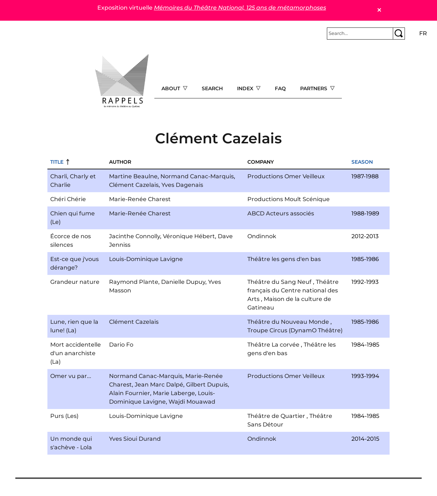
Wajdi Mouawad (192, 401)
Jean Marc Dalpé (159, 384)
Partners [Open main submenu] (314, 88)
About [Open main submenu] (171, 88)
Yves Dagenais (182, 184)
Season (362, 162)
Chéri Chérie (68, 199)
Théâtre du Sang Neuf (279, 281)
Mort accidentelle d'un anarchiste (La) (75, 353)
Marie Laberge (174, 393)
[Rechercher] (360, 33)
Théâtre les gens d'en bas (284, 259)
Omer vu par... (70, 376)
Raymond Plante (133, 281)
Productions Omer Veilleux (286, 176)
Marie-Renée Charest (140, 199)
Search (212, 88)
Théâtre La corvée (273, 344)
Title (56, 162)
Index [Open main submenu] (246, 88)
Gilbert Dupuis (207, 384)
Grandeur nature (74, 281)
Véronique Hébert (189, 236)
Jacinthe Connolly (134, 236)
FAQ (280, 88)
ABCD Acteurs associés (280, 213)
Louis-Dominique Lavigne (146, 259)
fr (423, 33)
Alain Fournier (129, 393)
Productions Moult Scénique (288, 199)
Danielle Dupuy (183, 281)
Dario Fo (121, 344)
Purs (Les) (64, 416)
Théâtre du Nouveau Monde (288, 321)
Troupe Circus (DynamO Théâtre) (295, 330)
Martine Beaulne (133, 176)
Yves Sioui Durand (135, 438)
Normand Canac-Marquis (197, 176)
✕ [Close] (379, 10)
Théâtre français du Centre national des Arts (293, 290)
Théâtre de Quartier (276, 416)
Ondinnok (261, 236)
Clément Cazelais (134, 184)
